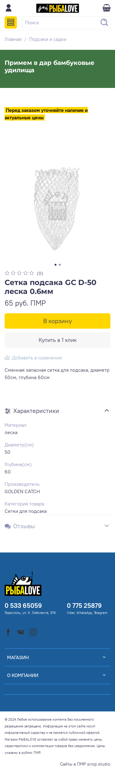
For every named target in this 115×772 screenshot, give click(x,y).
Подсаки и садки (47, 39)
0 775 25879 (84, 605)
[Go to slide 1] (55, 265)
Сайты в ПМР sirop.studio (85, 764)
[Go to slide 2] (60, 265)
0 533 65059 (23, 605)
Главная (13, 39)
